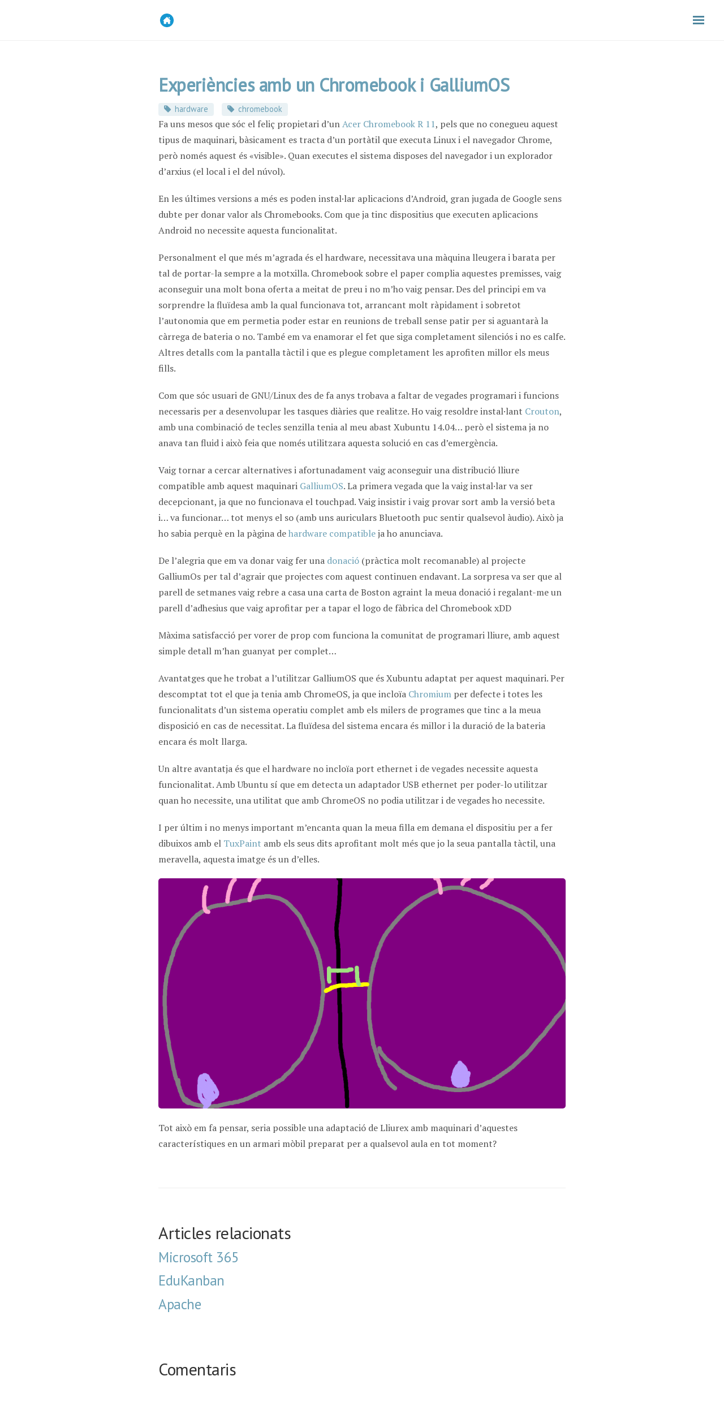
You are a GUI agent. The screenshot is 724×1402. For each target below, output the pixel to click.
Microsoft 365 (198, 1257)
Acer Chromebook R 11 (389, 124)
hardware (191, 108)
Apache (179, 1304)
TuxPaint (242, 843)
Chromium (429, 694)
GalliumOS (321, 486)
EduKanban (191, 1280)
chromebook (260, 108)
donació (343, 560)
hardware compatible (332, 533)
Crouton (542, 411)
